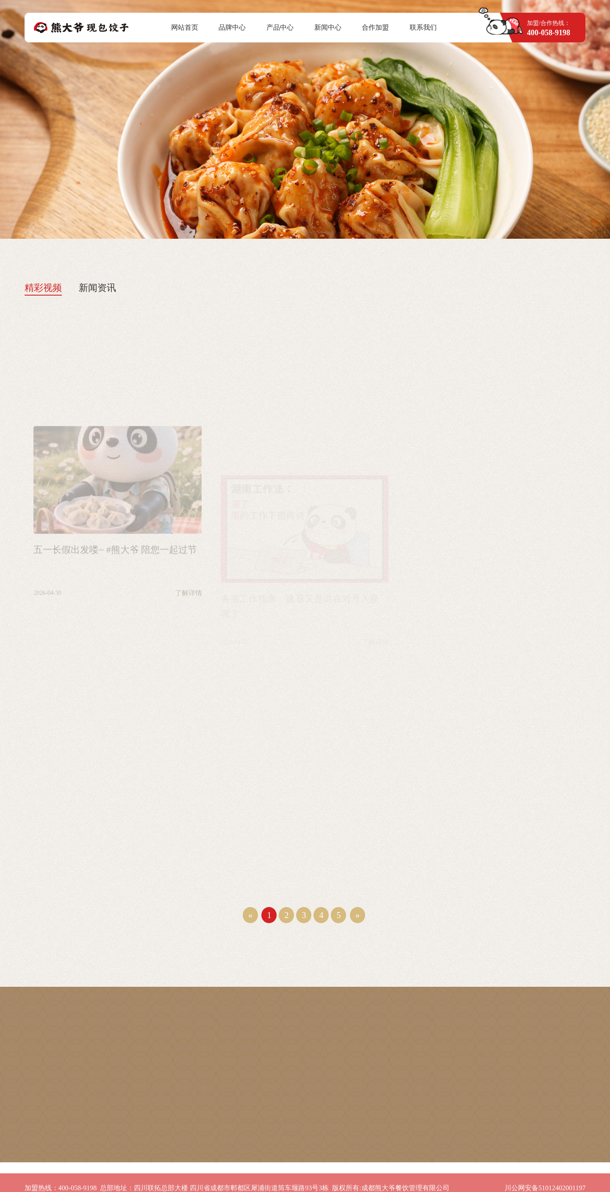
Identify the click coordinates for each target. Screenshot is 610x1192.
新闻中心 (327, 27)
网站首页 (184, 27)
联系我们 (423, 27)
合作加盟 (375, 27)
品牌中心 (232, 27)
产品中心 (280, 27)
